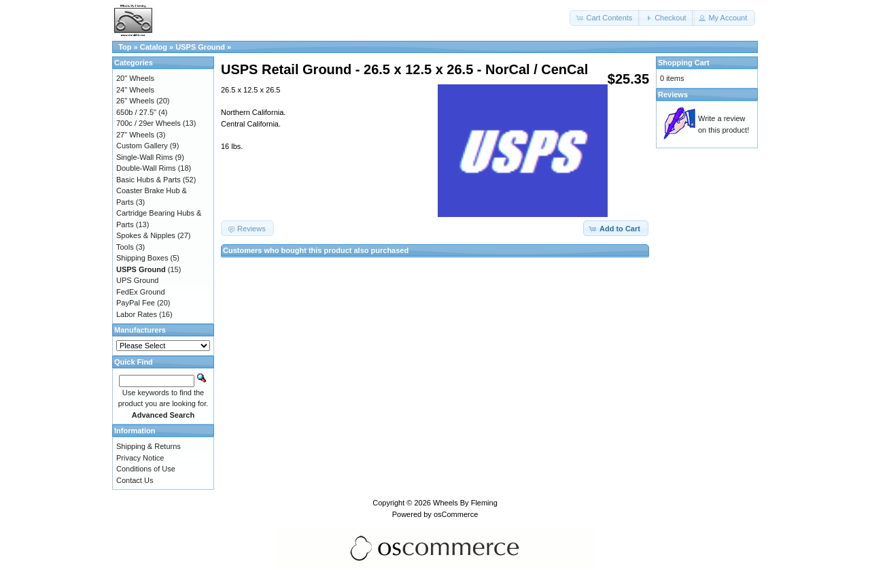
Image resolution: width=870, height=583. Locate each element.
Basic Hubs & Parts (148, 180)
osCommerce (456, 514)
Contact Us (134, 480)
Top (124, 47)
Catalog (153, 47)
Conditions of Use (145, 469)
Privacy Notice (140, 458)
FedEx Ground (140, 292)
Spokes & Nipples (145, 235)
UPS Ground (137, 280)
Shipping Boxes (142, 258)
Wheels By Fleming (465, 503)
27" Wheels (135, 135)
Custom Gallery (142, 145)
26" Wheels (135, 101)
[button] (605, 18)
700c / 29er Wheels (148, 123)
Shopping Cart (684, 63)
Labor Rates (136, 314)
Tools (125, 247)
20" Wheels (135, 78)
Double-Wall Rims (146, 168)
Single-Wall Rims (144, 157)
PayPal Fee (135, 303)
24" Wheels (135, 90)
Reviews (673, 94)
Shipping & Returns (148, 446)
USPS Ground (200, 47)
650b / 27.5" (136, 112)
